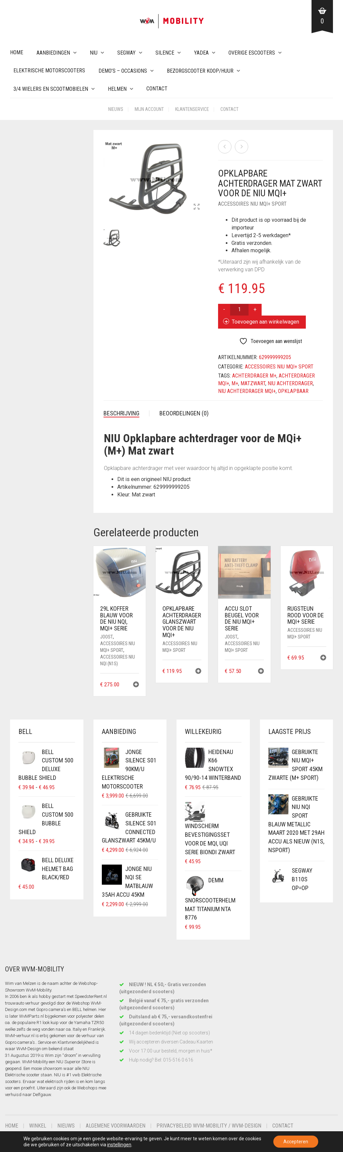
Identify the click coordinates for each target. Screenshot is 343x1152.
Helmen (117, 89)
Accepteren (295, 1141)
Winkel (37, 1126)
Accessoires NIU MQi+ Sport (252, 204)
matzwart (253, 383)
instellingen (119, 1144)
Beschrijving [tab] (121, 413)
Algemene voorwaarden (115, 1126)
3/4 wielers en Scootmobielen (50, 89)
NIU (93, 53)
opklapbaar (293, 391)
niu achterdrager (290, 383)
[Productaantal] (239, 310)
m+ (234, 383)
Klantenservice (192, 109)
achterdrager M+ (254, 375)
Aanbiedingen (53, 53)
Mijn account (149, 109)
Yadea (201, 53)
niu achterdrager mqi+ (247, 391)
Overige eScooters (251, 53)
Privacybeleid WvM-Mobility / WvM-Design (208, 1126)
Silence (164, 53)
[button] (136, 685)
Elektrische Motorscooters (49, 70)
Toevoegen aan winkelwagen (265, 322)
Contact (156, 88)
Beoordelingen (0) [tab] (184, 413)
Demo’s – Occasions (122, 71)
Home (16, 52)
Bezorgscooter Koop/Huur (200, 71)
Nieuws (115, 109)
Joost (106, 636)
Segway (126, 53)
